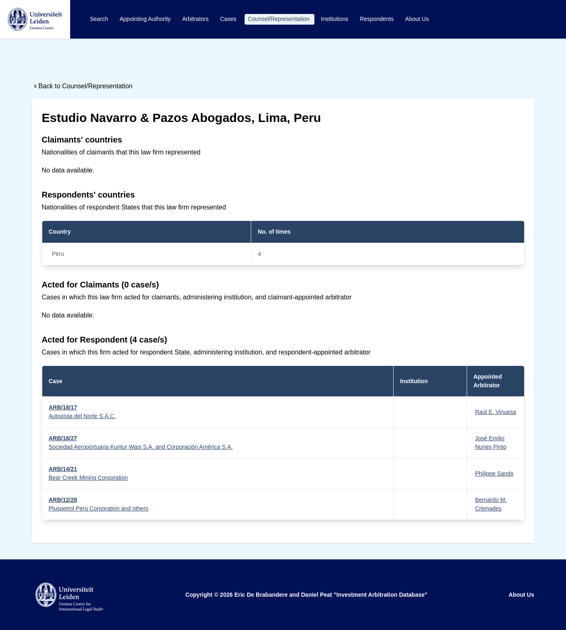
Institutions (335, 19)
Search (100, 19)
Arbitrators (196, 19)
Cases (229, 19)
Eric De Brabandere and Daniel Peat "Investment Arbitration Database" (330, 594)
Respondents (377, 19)
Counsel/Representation (279, 19)
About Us (417, 19)
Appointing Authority (145, 19)
